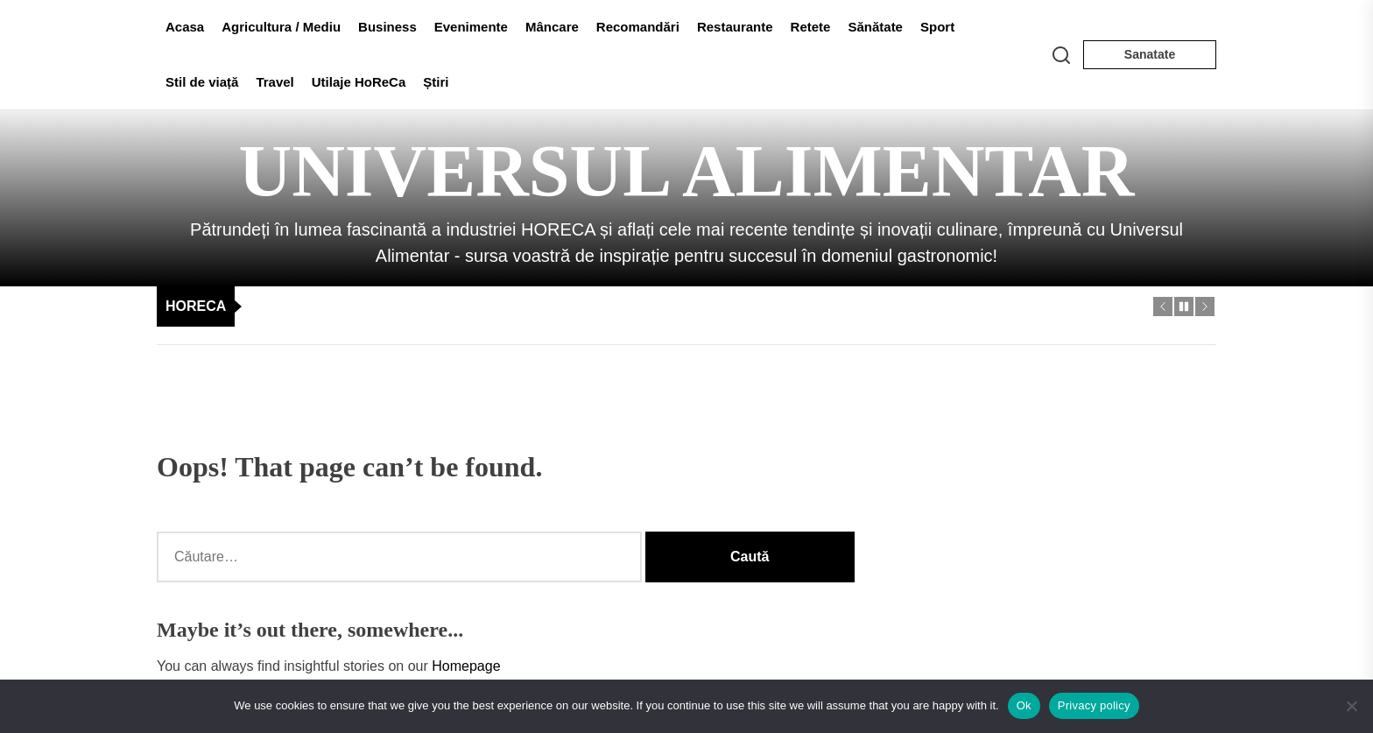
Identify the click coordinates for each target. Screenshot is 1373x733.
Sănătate (875, 26)
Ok (1024, 705)
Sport (937, 26)
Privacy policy (1094, 705)
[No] (1351, 706)
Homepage (466, 666)
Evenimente (471, 26)
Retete (811, 26)
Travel (274, 81)
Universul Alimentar (687, 171)
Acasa (184, 26)
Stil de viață (201, 81)
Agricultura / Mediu (281, 26)
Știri (435, 81)
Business (387, 26)
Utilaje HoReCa (359, 81)
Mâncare (552, 26)
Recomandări (637, 26)
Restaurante (735, 26)
